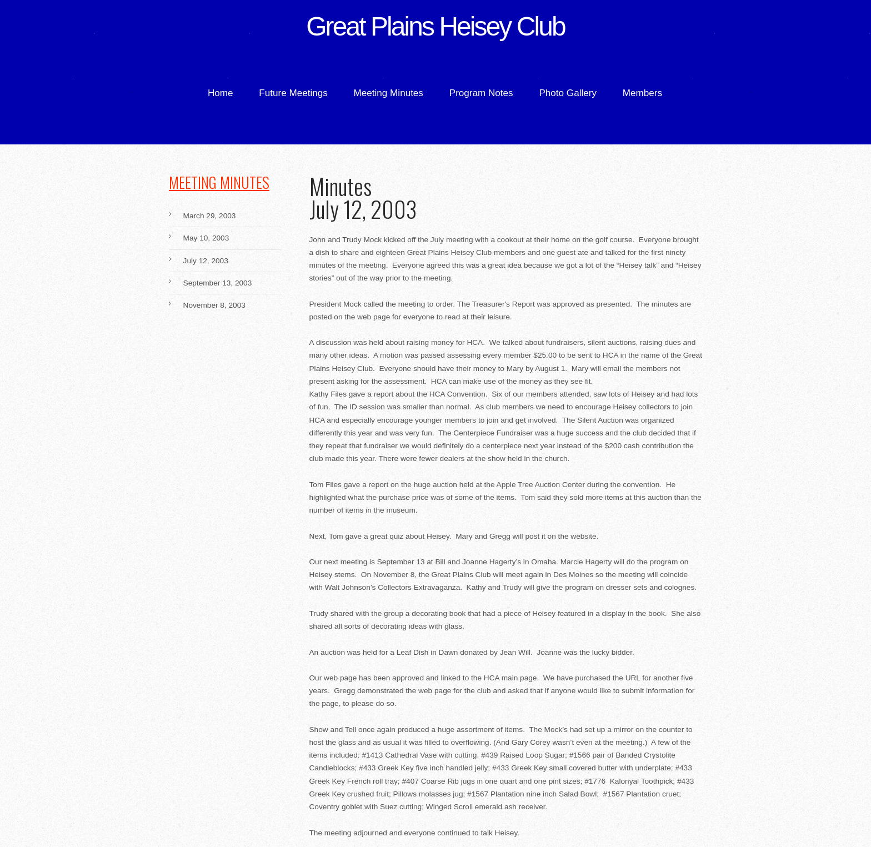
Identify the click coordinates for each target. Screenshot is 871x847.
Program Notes (481, 93)
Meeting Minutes (388, 93)
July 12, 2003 (205, 261)
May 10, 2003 (206, 238)
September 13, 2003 (217, 283)
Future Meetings (293, 93)
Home (220, 93)
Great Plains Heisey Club (435, 26)
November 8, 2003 (214, 305)
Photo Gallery (567, 93)
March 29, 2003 (209, 216)
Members (642, 93)
